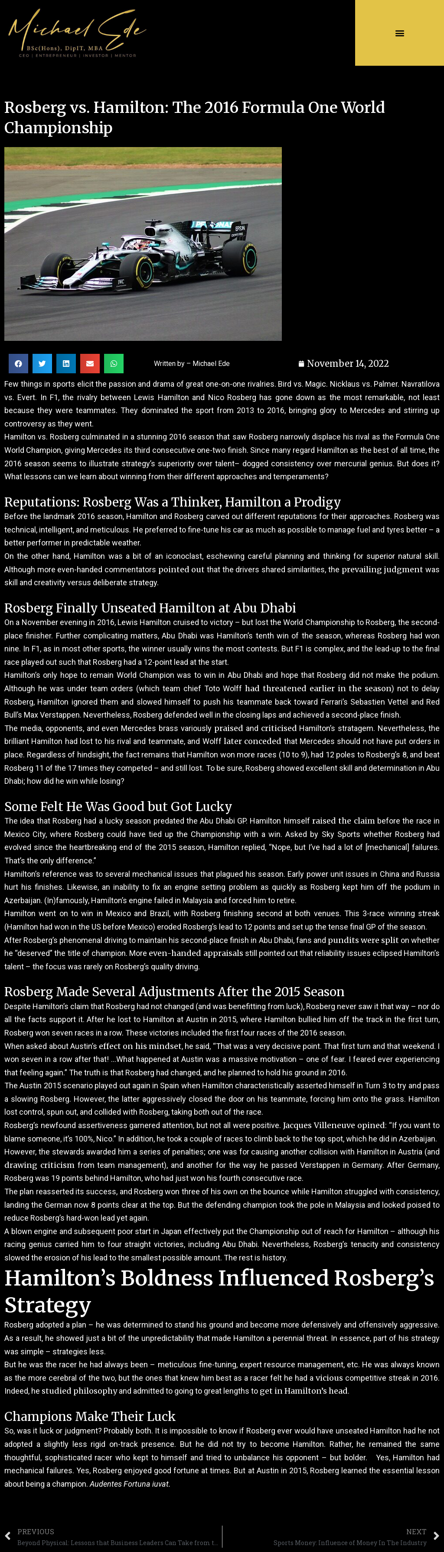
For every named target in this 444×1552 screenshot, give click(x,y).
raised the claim (343, 821)
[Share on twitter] (42, 363)
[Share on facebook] (18, 363)
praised (228, 728)
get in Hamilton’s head (304, 1391)
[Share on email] (90, 363)
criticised (279, 728)
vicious (329, 1378)
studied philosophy (79, 1391)
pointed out (181, 569)
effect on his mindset (140, 1046)
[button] (399, 33)
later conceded (252, 741)
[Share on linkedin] (66, 363)
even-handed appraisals (196, 953)
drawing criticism (39, 1165)
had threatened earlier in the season (318, 688)
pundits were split (363, 940)
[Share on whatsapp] (114, 363)
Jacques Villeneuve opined (334, 1125)
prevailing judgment (383, 569)
